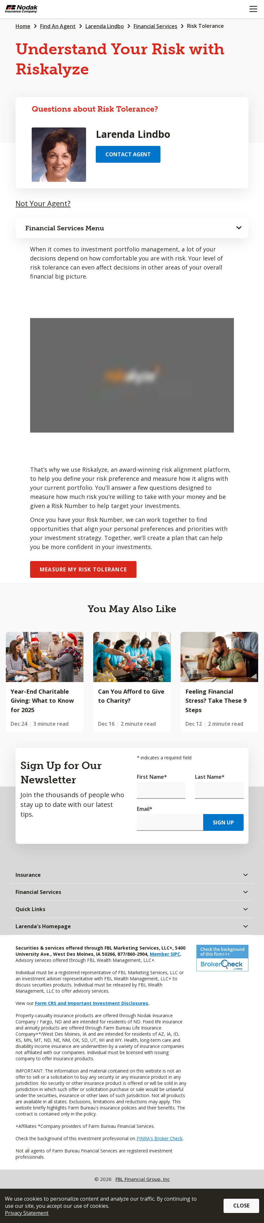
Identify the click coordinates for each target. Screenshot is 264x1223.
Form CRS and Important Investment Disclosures (91, 1003)
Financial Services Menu (64, 228)
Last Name (210, 776)
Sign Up (223, 822)
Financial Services (155, 26)
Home (23, 26)
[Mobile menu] (253, 9)
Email (144, 808)
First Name (152, 776)
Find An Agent (58, 26)
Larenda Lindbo (104, 26)
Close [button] (241, 1205)
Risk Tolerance (205, 25)
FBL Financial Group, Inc (143, 1179)
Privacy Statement (27, 1213)
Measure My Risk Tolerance (83, 569)
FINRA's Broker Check (159, 1138)
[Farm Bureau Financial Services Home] (38, 9)
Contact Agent (128, 154)
